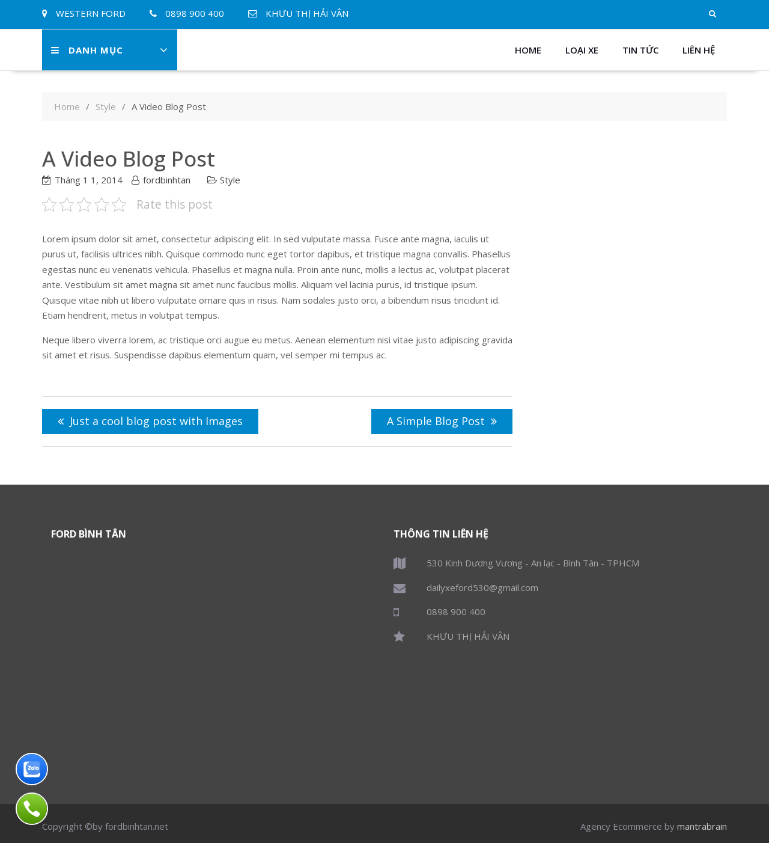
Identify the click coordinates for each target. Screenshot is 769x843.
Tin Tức (640, 50)
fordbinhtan (166, 180)
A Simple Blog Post (436, 421)
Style (230, 180)
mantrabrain (702, 826)
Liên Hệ (698, 50)
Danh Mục (87, 50)
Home (528, 50)
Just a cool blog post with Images (156, 421)
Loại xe (581, 50)
